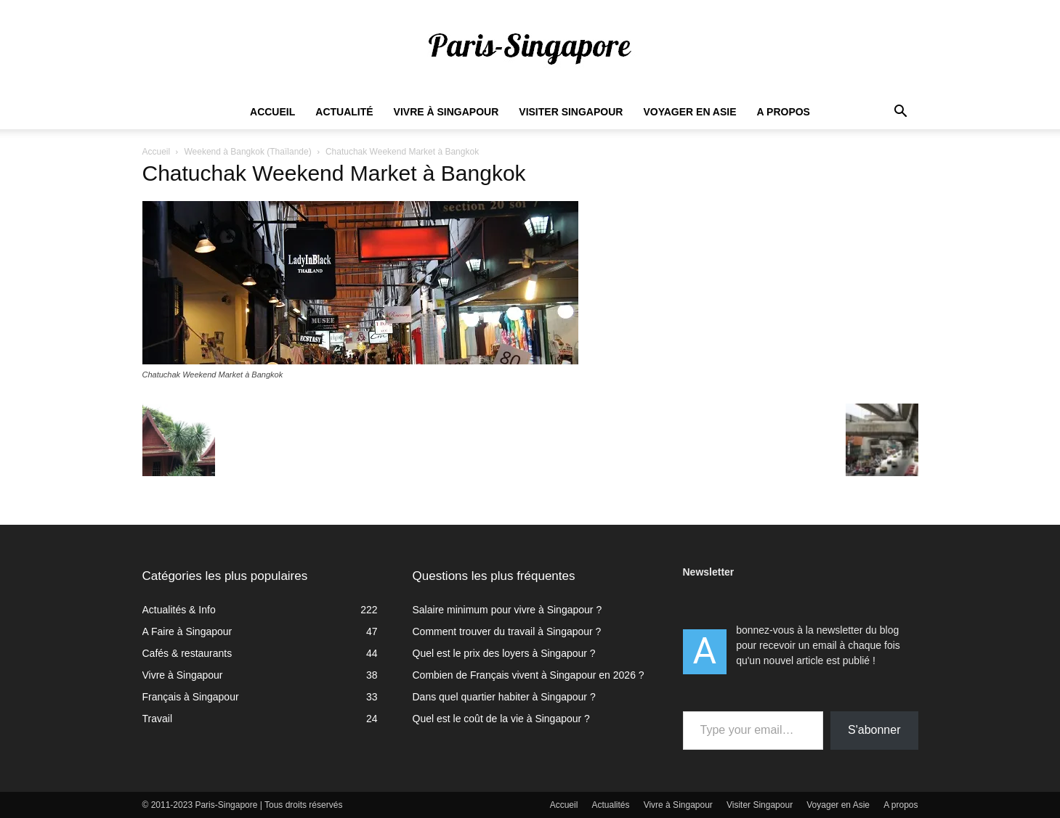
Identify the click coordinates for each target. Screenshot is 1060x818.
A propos (783, 112)
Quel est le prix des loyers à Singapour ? (504, 653)
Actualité (344, 112)
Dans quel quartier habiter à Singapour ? (504, 697)
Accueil (272, 112)
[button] (900, 113)
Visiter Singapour (571, 112)
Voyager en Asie (689, 112)
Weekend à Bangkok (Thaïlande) (247, 152)
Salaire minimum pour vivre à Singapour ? (507, 609)
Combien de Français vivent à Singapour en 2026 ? (528, 675)
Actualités (611, 805)
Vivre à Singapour (446, 112)
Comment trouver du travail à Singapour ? (507, 631)
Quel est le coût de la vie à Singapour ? (501, 718)
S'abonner (874, 730)
